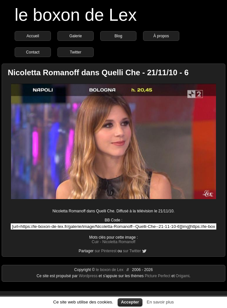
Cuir (95, 242)
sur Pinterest (105, 251)
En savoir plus (160, 302)
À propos (161, 36)
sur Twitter (132, 251)
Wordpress (89, 276)
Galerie (75, 36)
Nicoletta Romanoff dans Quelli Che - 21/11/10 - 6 (98, 72)
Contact (32, 52)
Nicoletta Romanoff (118, 242)
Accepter (130, 302)
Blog (118, 36)
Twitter (75, 52)
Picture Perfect (157, 276)
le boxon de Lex (76, 14)
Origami (182, 276)
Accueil (33, 36)
